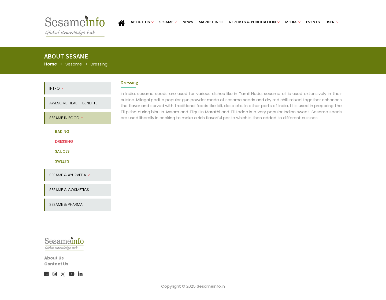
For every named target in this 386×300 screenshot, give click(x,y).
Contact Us (56, 264)
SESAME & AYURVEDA (69, 175)
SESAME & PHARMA (66, 204)
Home (50, 64)
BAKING (62, 131)
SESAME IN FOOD (66, 117)
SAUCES (62, 151)
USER (331, 22)
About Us (54, 258)
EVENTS (313, 22)
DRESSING (64, 141)
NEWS (188, 22)
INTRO (56, 88)
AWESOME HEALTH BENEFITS (73, 103)
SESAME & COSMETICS (69, 189)
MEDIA (292, 22)
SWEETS (62, 161)
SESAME (168, 22)
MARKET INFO (211, 22)
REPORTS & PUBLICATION (254, 22)
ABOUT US (142, 22)
